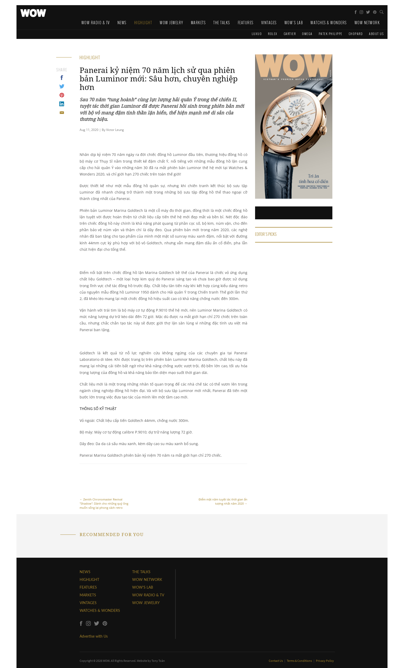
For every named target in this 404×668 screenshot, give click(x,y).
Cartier (290, 33)
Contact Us (276, 661)
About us (376, 33)
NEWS (85, 572)
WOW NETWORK (147, 579)
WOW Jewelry (171, 22)
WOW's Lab (293, 22)
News (122, 22)
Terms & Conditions (300, 661)
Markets (198, 22)
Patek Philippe (330, 33)
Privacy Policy (325, 661)
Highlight (143, 22)
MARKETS (88, 595)
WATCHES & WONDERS (100, 610)
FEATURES (88, 587)
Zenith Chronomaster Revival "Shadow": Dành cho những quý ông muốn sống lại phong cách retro (105, 489)
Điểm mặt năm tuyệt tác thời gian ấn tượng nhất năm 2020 (221, 487)
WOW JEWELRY (146, 602)
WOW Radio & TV (95, 22)
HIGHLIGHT (89, 579)
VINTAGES (88, 602)
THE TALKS (141, 572)
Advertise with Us (94, 636)
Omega (307, 33)
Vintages (269, 22)
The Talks (221, 22)
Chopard (356, 33)
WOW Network (367, 22)
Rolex (272, 33)
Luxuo (257, 33)
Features (246, 22)
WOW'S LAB (142, 587)
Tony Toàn (158, 661)
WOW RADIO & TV (148, 595)
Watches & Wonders (328, 22)
